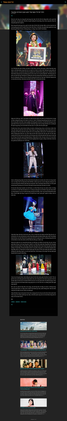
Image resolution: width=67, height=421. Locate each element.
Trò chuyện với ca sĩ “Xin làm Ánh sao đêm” (28, 407)
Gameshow (18, 301)
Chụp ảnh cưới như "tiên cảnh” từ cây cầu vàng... (28, 331)
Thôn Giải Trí (8, 2)
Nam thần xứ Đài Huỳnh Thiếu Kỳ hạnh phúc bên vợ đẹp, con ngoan (32, 368)
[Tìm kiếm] (65, 2)
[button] (11, 16)
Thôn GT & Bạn (23, 301)
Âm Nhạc (13, 301)
